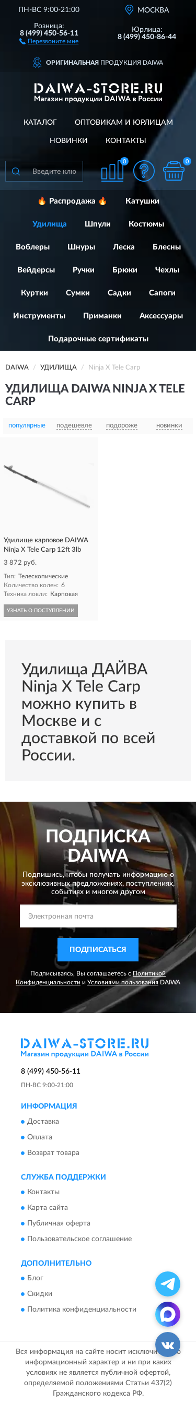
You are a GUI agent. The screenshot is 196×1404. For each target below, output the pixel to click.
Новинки (69, 141)
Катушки (142, 201)
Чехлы (167, 270)
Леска (124, 247)
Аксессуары (161, 316)
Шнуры (81, 247)
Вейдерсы (36, 270)
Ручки (84, 270)
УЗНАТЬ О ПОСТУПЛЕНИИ (41, 610)
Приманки (102, 316)
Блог (35, 1278)
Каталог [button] (40, 122)
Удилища (49, 224)
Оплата (39, 1137)
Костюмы (146, 224)
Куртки (34, 293)
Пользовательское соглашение (79, 1239)
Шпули (98, 224)
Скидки (39, 1294)
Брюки (124, 270)
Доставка (43, 1121)
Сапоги (162, 293)
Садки (119, 293)
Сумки (78, 293)
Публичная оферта (58, 1224)
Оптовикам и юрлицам (124, 122)
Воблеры (33, 247)
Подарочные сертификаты (98, 339)
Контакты (126, 141)
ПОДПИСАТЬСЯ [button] (98, 950)
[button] (48, 41)
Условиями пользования (122, 982)
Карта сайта (47, 1208)
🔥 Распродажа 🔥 (72, 201)
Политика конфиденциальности (81, 1310)
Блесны (167, 247)
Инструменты (39, 316)
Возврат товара (53, 1153)
